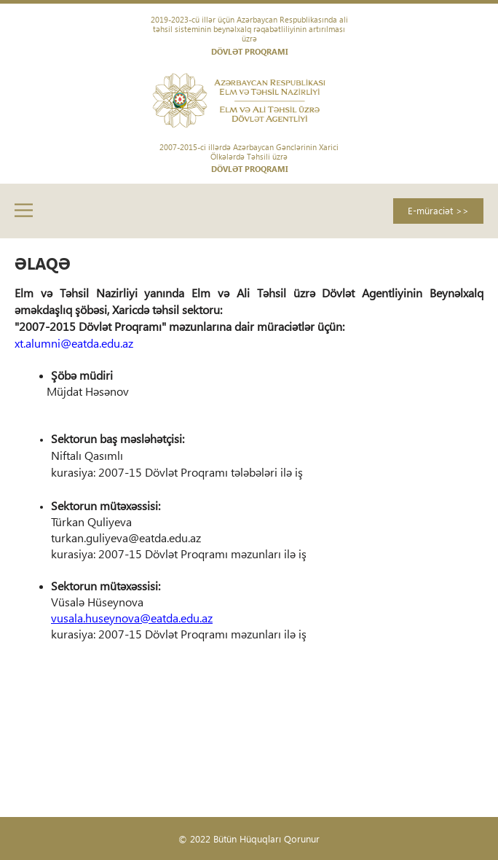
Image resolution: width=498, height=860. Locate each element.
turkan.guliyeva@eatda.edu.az (126, 537)
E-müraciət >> (438, 210)
